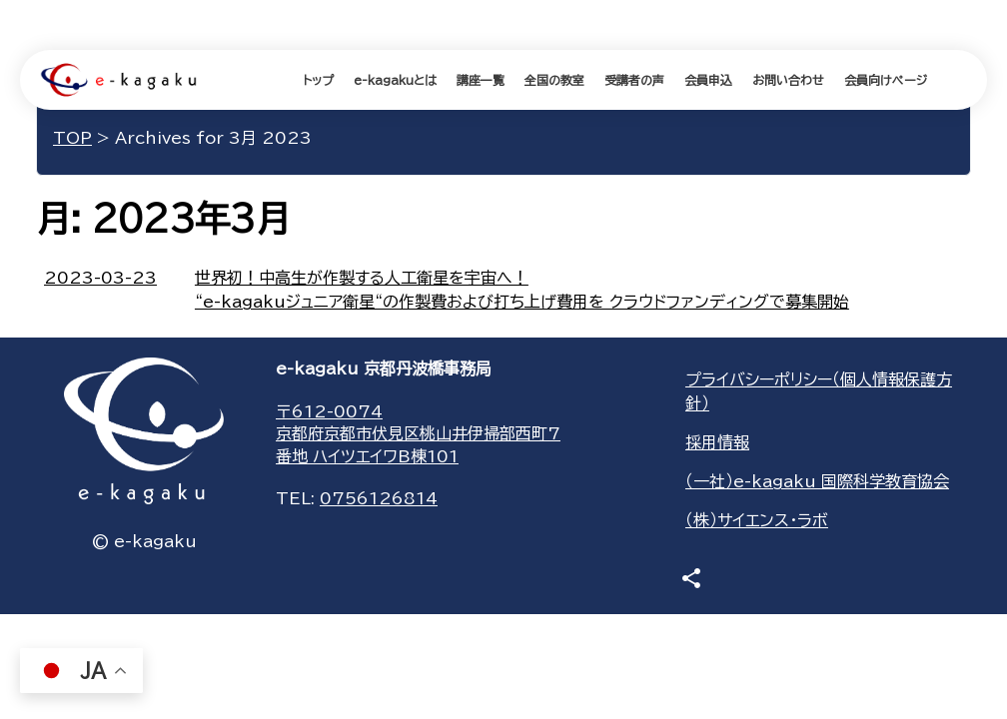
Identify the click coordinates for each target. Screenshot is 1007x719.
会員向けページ (885, 80)
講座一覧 (480, 80)
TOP (72, 138)
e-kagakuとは (395, 80)
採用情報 (717, 442)
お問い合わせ (788, 80)
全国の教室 (554, 80)
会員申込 (708, 80)
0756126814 (379, 498)
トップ (318, 80)
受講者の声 (634, 80)
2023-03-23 (100, 278)
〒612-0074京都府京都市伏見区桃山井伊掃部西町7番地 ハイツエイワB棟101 (418, 433)
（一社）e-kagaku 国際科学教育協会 (817, 481)
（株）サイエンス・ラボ (756, 520)
